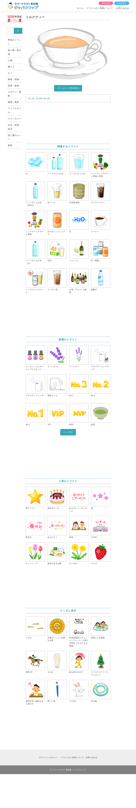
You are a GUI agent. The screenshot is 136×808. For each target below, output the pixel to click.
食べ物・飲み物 (35, 98)
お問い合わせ (122, 8)
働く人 (11, 67)
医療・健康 (13, 85)
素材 (10, 145)
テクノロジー (14, 118)
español (121, 3)
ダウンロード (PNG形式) (68, 88)
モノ (10, 73)
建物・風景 (13, 102)
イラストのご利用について (99, 8)
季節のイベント (14, 42)
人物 (10, 60)
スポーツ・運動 (14, 94)
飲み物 (47, 98)
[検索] (18, 31)
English (106, 3)
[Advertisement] (68, 122)
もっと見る (68, 432)
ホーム (80, 8)
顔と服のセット (14, 137)
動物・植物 (13, 79)
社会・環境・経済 (14, 127)
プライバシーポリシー (48, 757)
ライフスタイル (14, 110)
